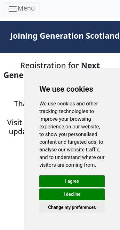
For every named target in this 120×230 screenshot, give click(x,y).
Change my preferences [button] (72, 207)
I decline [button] (71, 194)
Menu (21, 9)
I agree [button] (72, 181)
